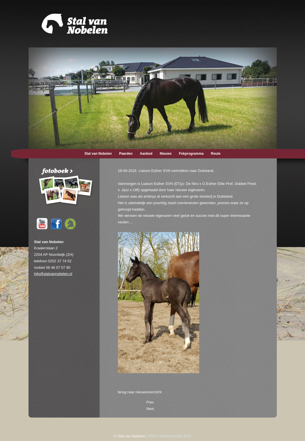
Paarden (125, 154)
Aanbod (146, 154)
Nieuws (166, 154)
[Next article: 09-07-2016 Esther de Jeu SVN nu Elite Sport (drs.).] (150, 409)
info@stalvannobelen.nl (53, 274)
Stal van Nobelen (98, 154)
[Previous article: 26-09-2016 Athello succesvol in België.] (150, 402)
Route (216, 154)
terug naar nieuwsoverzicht (140, 392)
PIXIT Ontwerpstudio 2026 (169, 436)
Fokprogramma (191, 154)
